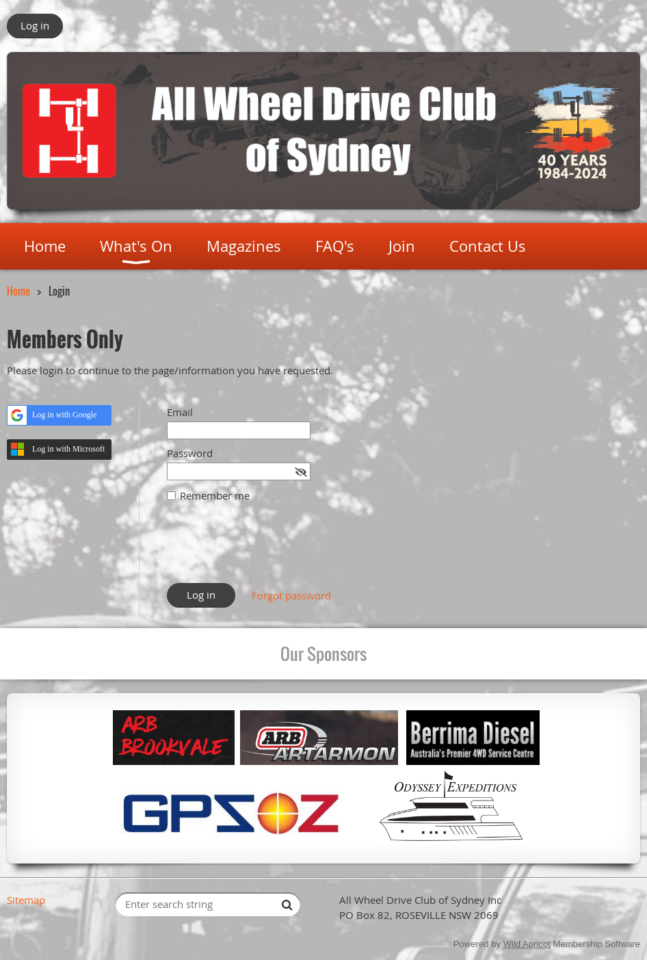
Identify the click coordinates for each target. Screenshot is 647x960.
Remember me (215, 495)
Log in (35, 25)
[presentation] (271, 549)
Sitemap (26, 900)
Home (18, 290)
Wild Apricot (527, 944)
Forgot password (291, 595)
